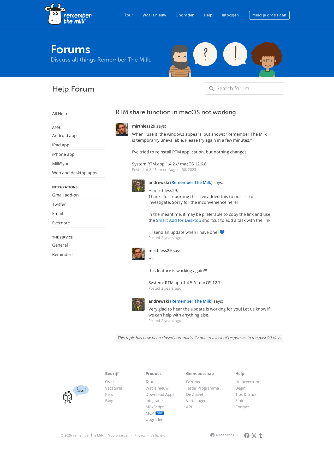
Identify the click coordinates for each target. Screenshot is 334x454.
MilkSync (60, 163)
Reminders (63, 254)
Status (240, 400)
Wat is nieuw (154, 15)
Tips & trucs (246, 394)
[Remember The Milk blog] (260, 435)
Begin (240, 388)
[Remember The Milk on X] (254, 435)
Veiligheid (158, 435)
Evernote (61, 223)
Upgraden (185, 15)
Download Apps (160, 394)
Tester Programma (202, 388)
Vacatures (114, 388)
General (60, 245)
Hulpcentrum (247, 381)
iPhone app (63, 154)
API (189, 406)
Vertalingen (196, 400)
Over (109, 381)
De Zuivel (194, 394)
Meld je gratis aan (269, 15)
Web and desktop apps (74, 173)
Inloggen (230, 15)
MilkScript (155, 406)
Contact (242, 406)
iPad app (60, 145)
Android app (64, 135)
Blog (109, 400)
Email (57, 213)
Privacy (140, 435)
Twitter (59, 204)
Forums (193, 381)
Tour (128, 15)
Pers (109, 394)
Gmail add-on (65, 195)
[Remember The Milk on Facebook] (246, 435)
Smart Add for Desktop (178, 220)
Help (208, 15)
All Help (59, 113)
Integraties (155, 400)
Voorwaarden (118, 435)
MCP (155, 413)
